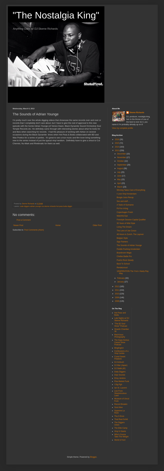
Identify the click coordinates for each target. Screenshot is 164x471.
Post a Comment (24, 220)
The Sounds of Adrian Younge (129, 245)
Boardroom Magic (124, 253)
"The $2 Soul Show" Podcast (120, 325)
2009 (117, 297)
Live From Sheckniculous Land (120, 393)
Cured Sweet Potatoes (119, 357)
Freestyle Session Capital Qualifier (131, 220)
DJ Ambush (119, 362)
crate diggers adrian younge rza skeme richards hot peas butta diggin (46, 206)
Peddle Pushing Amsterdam (128, 249)
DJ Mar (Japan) (120, 365)
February (121, 278)
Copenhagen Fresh (125, 212)
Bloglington (119, 348)
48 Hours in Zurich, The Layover (130, 234)
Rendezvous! (122, 267)
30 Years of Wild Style (126, 223)
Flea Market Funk (121, 381)
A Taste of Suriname (125, 205)
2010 (117, 294)
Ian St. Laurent (120, 388)
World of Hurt (119, 440)
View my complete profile (122, 128)
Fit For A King (122, 208)
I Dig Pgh (118, 384)
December (121, 154)
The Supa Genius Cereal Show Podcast (121, 342)
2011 (117, 290)
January (120, 282)
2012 (117, 286)
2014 (117, 147)
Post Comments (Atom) (34, 230)
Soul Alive (118, 407)
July (119, 172)
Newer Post (18, 225)
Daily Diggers (120, 372)
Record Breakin (120, 404)
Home (58, 225)
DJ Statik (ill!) (120, 368)
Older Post (97, 225)
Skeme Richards (136, 112)
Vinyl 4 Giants (120, 431)
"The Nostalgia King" (56, 15)
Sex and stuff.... (123, 201)
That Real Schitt (121, 419)
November (121, 157)
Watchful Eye (122, 216)
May (119, 179)
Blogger (93, 457)
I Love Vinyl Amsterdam (127, 194)
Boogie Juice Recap (125, 197)
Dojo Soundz (119, 375)
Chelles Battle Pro (124, 256)
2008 (117, 301)
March (120, 187)
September (122, 165)
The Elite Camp (120, 428)
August (120, 168)
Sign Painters (122, 242)
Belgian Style (122, 238)
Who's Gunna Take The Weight (121, 435)
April (119, 183)
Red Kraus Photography (119, 336)
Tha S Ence (119, 416)
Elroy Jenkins (120, 378)
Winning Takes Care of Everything (131, 190)
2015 (117, 143)
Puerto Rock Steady (125, 260)
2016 (117, 139)
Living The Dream (124, 227)
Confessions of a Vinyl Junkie (121, 352)
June (119, 176)
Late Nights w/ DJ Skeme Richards (121, 319)
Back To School (123, 264)
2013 (117, 150)
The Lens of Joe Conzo (126, 231)
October (120, 161)
